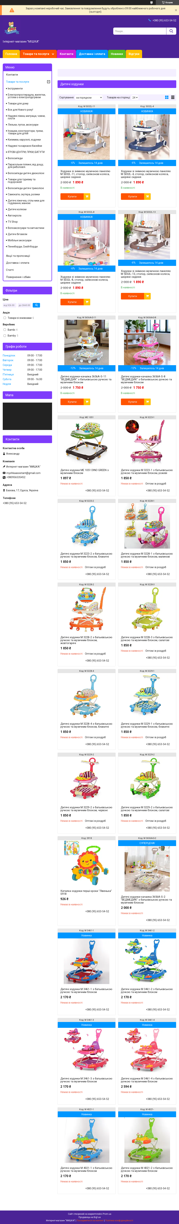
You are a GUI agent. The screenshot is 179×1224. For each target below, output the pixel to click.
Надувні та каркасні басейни (25, 145)
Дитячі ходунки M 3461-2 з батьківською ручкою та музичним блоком (147, 991)
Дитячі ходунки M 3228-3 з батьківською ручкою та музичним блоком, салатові (147, 639)
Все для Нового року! (20, 109)
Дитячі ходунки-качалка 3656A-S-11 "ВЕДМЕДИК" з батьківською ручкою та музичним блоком (85, 379)
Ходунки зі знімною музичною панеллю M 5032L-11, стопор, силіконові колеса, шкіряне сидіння (85, 174)
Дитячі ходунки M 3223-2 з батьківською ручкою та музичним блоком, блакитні (86, 555)
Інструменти (15, 88)
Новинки (117, 54)
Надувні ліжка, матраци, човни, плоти (26, 117)
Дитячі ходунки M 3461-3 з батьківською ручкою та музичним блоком (86, 1080)
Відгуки (134, 54)
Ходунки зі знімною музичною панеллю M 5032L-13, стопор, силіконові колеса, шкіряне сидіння (146, 274)
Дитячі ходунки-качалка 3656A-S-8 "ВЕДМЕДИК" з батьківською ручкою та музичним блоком (146, 379)
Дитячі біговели (17, 234)
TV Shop (13, 221)
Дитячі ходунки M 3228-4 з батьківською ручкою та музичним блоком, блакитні (86, 725)
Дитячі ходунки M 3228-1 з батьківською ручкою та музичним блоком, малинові (147, 555)
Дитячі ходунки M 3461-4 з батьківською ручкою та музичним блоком (147, 1080)
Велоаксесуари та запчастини (26, 227)
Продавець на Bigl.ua (90, 1217)
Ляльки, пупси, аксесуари (23, 124)
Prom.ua (107, 1214)
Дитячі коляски (17, 209)
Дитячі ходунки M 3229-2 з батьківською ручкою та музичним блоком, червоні (86, 809)
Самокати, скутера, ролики (24, 194)
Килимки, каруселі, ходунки (24, 139)
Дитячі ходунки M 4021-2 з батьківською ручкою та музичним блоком (147, 1169)
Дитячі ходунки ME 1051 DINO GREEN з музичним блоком (84, 471)
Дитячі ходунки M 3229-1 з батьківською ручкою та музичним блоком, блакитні (147, 725)
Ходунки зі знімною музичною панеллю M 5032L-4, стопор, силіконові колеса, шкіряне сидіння (146, 174)
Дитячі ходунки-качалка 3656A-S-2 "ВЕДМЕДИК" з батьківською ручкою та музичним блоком (146, 899)
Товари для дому (18, 103)
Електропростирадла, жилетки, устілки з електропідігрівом (27, 96)
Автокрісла (14, 215)
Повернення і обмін (18, 277)
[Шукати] (171, 31)
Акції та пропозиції (18, 256)
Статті (10, 270)
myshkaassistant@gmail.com (23, 473)
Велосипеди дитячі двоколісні (26, 173)
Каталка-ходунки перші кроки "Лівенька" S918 (86, 892)
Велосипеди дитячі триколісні (26, 188)
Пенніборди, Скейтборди (23, 246)
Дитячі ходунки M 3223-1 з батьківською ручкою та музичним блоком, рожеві (147, 471)
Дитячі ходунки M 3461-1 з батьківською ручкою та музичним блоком (86, 991)
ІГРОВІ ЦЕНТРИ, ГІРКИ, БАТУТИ (26, 152)
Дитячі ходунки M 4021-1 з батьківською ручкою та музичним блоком (86, 1169)
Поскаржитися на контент (90, 1220)
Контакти (66, 54)
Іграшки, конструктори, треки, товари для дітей (25, 132)
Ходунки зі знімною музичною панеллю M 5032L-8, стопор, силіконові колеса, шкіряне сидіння (85, 279)
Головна (11, 54)
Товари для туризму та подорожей (21, 180)
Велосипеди (15, 158)
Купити (72, 196)
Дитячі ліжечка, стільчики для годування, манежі (26, 202)
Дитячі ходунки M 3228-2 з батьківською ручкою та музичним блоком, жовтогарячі (86, 640)
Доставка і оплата (92, 54)
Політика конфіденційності (119, 1220)
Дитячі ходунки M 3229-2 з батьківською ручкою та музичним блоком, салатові (147, 809)
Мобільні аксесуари (19, 240)
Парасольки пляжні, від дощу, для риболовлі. (26, 165)
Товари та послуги (36, 54)
